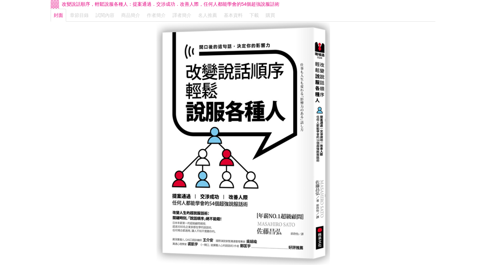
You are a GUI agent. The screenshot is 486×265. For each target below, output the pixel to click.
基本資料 (233, 15)
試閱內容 (105, 15)
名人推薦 (207, 15)
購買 (270, 15)
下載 (254, 15)
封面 (58, 15)
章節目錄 (79, 15)
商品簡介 (130, 15)
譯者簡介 (181, 15)
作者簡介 (156, 15)
